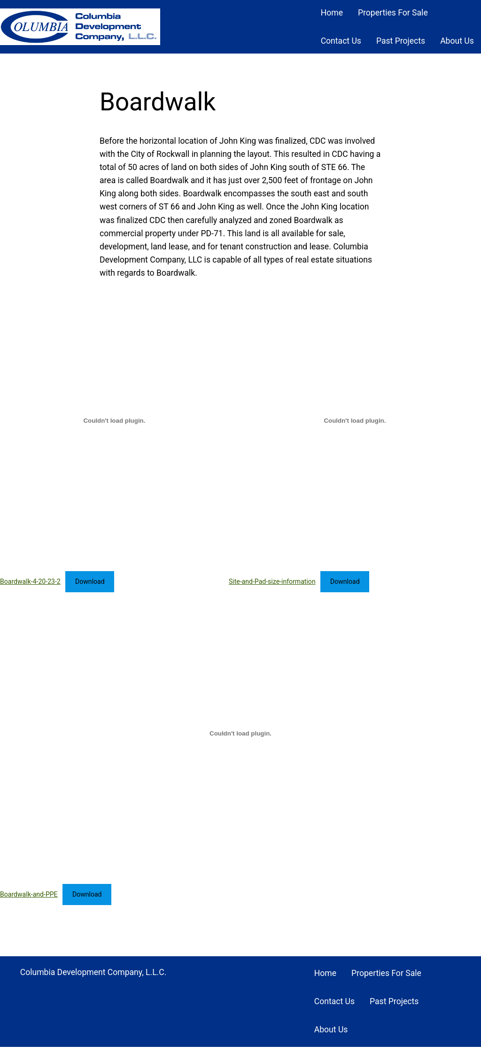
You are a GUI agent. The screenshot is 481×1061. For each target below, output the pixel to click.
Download (90, 581)
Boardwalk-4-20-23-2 (30, 581)
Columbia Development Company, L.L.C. (93, 972)
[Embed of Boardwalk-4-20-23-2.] (114, 420)
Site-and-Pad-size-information (272, 581)
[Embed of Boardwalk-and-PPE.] (240, 733)
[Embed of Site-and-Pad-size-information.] (355, 420)
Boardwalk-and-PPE (29, 894)
